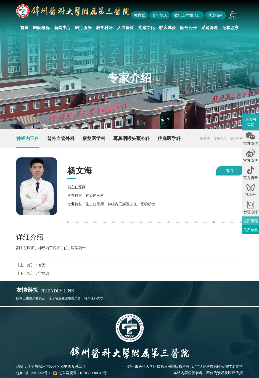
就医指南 (215, 15)
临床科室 (236, 138)
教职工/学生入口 (187, 15)
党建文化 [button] (146, 27)
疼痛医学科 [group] (169, 138)
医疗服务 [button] (83, 27)
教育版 (139, 15)
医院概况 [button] (41, 27)
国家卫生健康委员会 (30, 298)
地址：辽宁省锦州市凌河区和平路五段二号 (51, 366)
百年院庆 (159, 15)
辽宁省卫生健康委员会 (65, 298)
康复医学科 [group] (93, 138)
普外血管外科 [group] (60, 138)
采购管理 (209, 27)
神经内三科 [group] (27, 138)
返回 (229, 171)
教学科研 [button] (104, 27)
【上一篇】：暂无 (30, 265)
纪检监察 (230, 27)
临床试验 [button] (167, 27)
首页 (24, 27)
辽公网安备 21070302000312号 (80, 373)
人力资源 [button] (125, 27)
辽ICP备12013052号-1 (33, 373)
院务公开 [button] (188, 27)
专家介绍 (220, 138)
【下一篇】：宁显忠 (32, 273)
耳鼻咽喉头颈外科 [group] (131, 138)
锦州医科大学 (93, 298)
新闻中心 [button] (62, 27)
